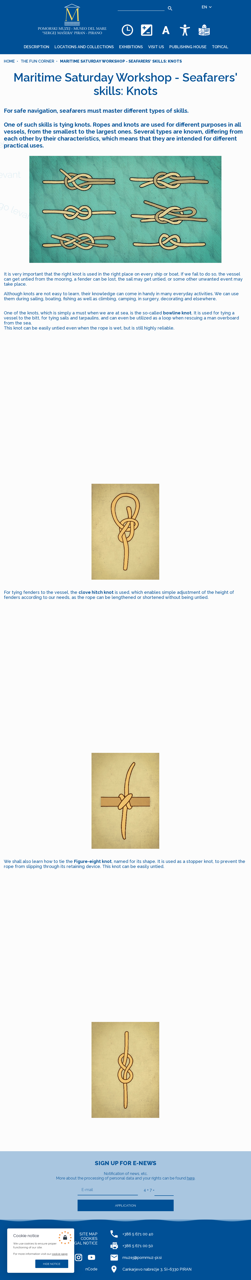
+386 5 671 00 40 (137, 1234)
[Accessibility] (185, 30)
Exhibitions (131, 47)
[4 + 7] (164, 1190)
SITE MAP (89, 1234)
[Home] (72, 19)
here (191, 1178)
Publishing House (188, 47)
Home (9, 61)
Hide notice (51, 1264)
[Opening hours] (127, 30)
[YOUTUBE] (92, 1257)
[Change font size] (165, 30)
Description (36, 47)
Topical (220, 47)
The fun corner (37, 61)
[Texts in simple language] (204, 30)
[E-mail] (108, 1190)
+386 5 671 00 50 (137, 1246)
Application (125, 1205)
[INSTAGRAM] (79, 1257)
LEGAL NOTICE (83, 1243)
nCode (92, 1269)
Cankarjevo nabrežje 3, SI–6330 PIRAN (156, 1269)
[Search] (141, 7)
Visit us (156, 47)
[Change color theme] (146, 30)
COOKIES (89, 1238)
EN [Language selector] (207, 7)
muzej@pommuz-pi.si (142, 1257)
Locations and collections (84, 47)
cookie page (59, 1254)
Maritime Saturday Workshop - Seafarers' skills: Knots (121, 61)
